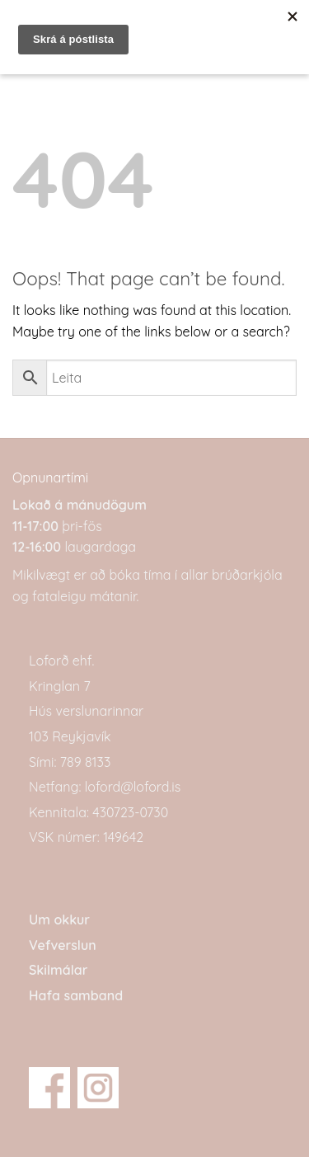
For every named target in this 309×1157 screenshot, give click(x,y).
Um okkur (59, 919)
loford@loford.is (132, 786)
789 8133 (85, 762)
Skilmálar (58, 970)
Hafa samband (76, 995)
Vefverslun (62, 945)
